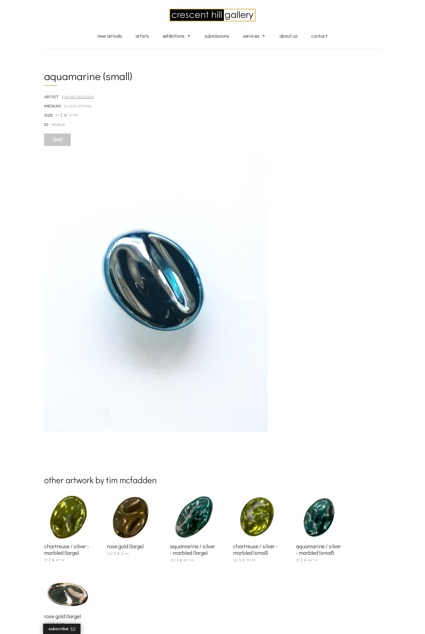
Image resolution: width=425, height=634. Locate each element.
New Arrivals (110, 36)
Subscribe (63, 629)
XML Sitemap (233, 599)
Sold (57, 140)
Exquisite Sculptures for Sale (247, 555)
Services (254, 36)
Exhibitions (177, 36)
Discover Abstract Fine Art (245, 563)
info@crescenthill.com (154, 546)
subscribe (325, 564)
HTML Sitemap (235, 607)
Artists (142, 36)
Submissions (217, 36)
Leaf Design (242, 623)
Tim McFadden (78, 97)
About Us (288, 36)
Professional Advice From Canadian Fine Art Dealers (254, 573)
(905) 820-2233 (146, 539)
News (226, 591)
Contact (319, 36)
